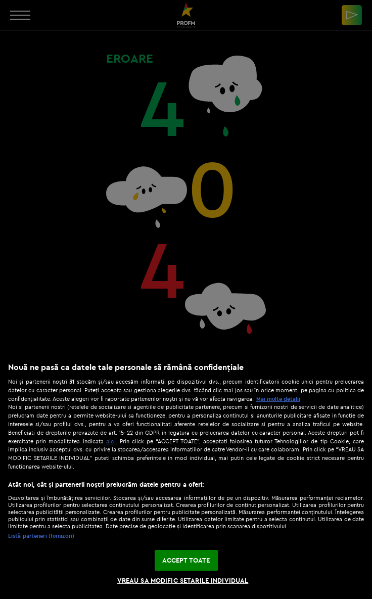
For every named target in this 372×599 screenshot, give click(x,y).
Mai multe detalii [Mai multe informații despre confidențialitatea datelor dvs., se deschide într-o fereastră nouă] (278, 398)
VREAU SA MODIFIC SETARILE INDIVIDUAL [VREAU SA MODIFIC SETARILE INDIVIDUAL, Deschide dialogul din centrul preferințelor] (183, 580)
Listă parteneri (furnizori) (41, 535)
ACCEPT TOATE (186, 560)
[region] (186, 475)
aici (111, 441)
